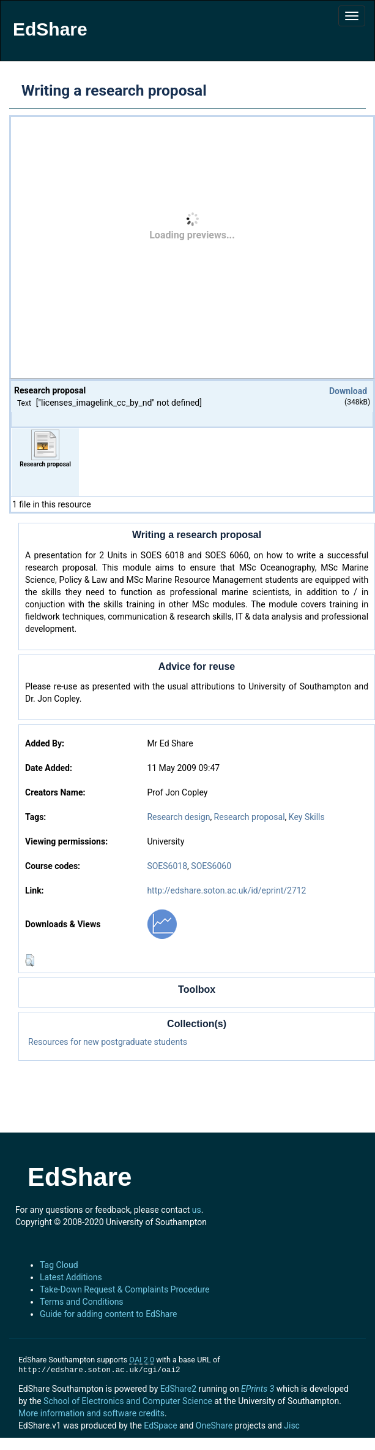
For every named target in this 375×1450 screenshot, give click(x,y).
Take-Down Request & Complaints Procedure (124, 1289)
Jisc (292, 1425)
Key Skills (307, 817)
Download (348, 391)
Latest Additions (71, 1277)
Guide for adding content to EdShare (108, 1314)
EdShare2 (178, 1389)
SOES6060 (211, 866)
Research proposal (249, 817)
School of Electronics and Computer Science (127, 1401)
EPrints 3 (257, 1389)
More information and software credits (91, 1413)
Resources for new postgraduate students (107, 1042)
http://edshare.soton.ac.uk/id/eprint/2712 (226, 890)
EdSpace (160, 1425)
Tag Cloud (59, 1265)
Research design (178, 817)
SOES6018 (167, 866)
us (196, 1210)
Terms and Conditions (82, 1302)
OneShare (214, 1425)
